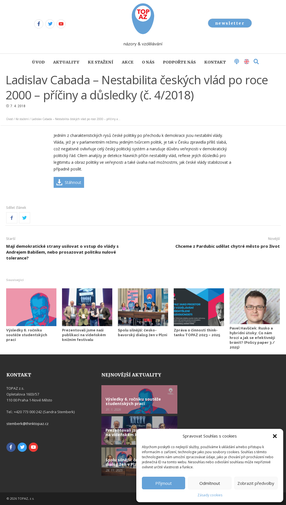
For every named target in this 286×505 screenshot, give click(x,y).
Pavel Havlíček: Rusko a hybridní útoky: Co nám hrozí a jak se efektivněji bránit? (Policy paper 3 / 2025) (252, 337)
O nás (148, 62)
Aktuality (66, 62)
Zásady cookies (209, 495)
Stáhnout (73, 182)
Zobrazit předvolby (255, 483)
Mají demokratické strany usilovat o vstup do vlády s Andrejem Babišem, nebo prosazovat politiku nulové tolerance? (62, 252)
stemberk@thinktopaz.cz (27, 423)
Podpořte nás (179, 62)
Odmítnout (209, 483)
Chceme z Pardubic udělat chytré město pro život (227, 246)
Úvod (38, 62)
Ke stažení (100, 62)
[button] (275, 436)
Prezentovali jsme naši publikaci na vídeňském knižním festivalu (84, 335)
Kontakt (215, 62)
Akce (128, 62)
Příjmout (163, 483)
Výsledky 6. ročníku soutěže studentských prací (26, 335)
